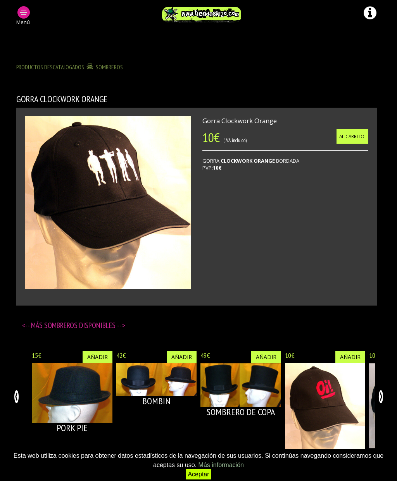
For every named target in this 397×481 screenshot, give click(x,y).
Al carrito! (352, 136)
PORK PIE (72, 428)
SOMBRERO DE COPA (241, 412)
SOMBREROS (109, 67)
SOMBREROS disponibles (80, 325)
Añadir (97, 357)
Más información (221, 465)
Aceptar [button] (198, 474)
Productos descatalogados (50, 67)
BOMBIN (156, 401)
